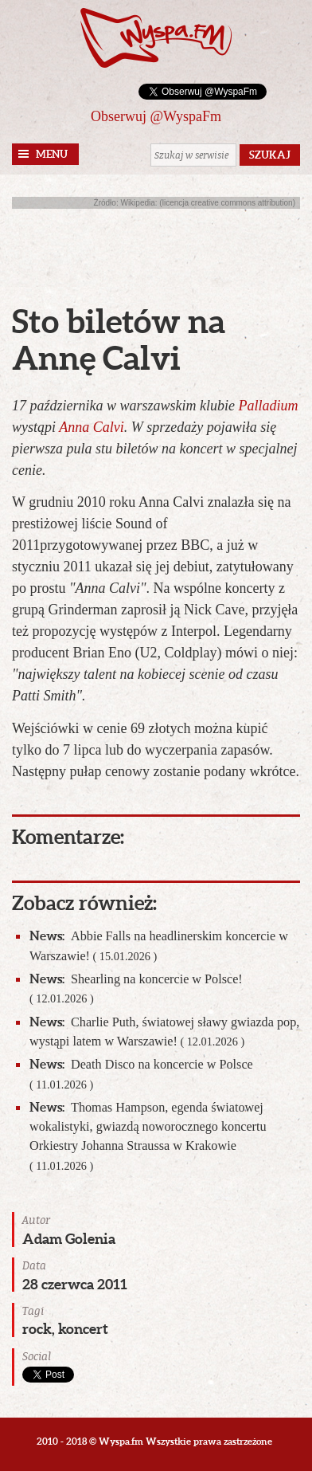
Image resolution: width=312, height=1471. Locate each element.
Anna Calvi (91, 427)
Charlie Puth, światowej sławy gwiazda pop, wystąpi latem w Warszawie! (164, 1031)
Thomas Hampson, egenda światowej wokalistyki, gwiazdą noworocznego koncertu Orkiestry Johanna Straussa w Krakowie (148, 1136)
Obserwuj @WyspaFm (156, 116)
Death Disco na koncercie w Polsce (141, 1073)
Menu (52, 154)
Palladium (268, 406)
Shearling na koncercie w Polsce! (136, 988)
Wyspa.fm (156, 38)
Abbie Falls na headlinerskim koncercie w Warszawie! (158, 945)
